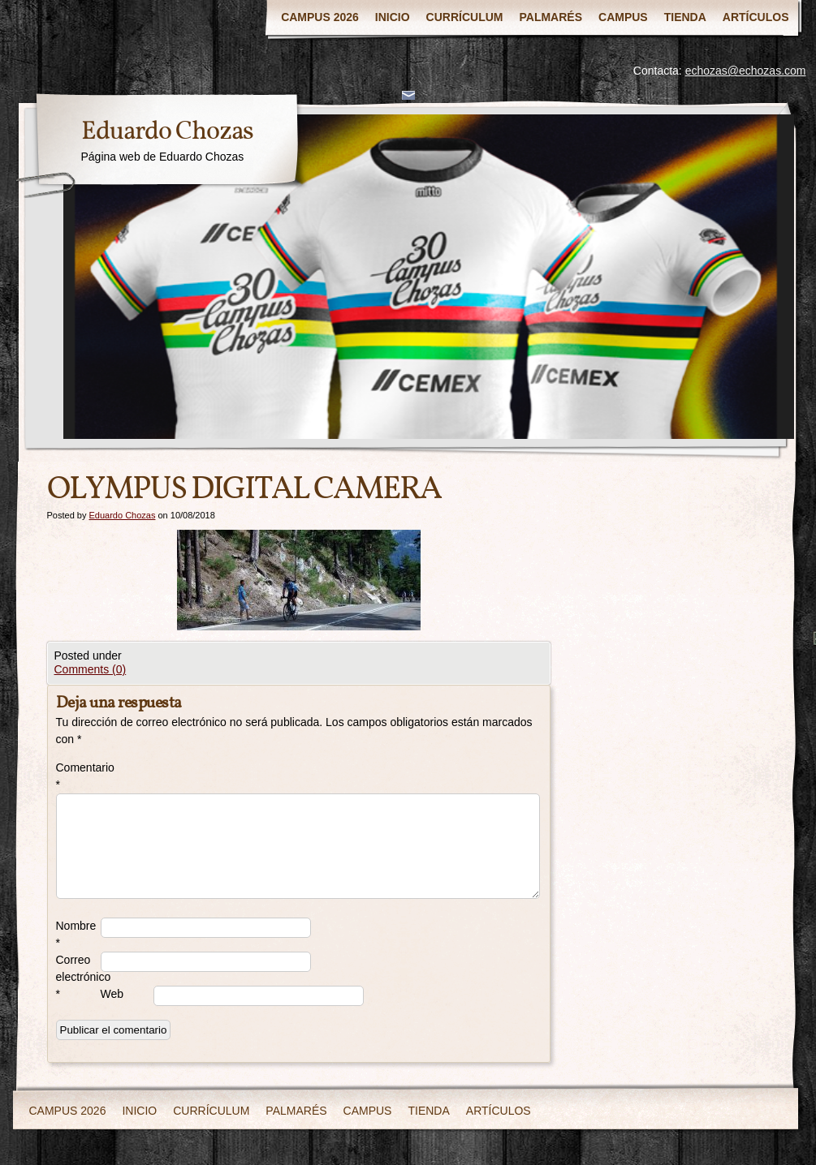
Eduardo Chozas (167, 132)
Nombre (76, 934)
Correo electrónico (78, 976)
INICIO (392, 17)
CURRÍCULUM (464, 17)
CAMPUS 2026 (320, 17)
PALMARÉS (551, 17)
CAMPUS (623, 17)
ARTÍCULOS (756, 17)
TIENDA (685, 17)
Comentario (78, 776)
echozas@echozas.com (745, 70)
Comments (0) (90, 669)
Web (112, 993)
